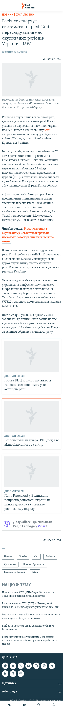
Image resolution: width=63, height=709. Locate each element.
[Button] (52, 59)
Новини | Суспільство (18, 14)
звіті (47, 130)
